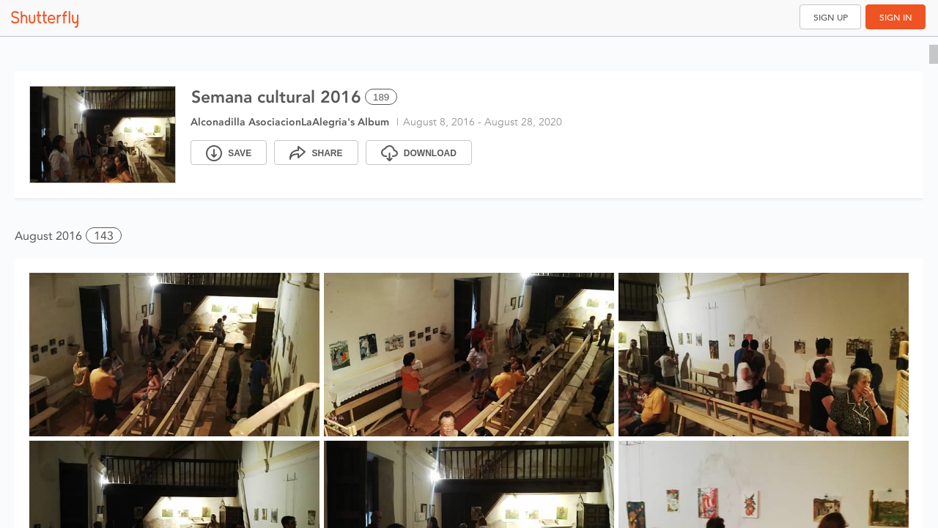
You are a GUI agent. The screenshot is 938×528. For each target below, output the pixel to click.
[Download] (419, 152)
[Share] (316, 152)
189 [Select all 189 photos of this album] (381, 97)
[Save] (229, 152)
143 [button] (104, 236)
